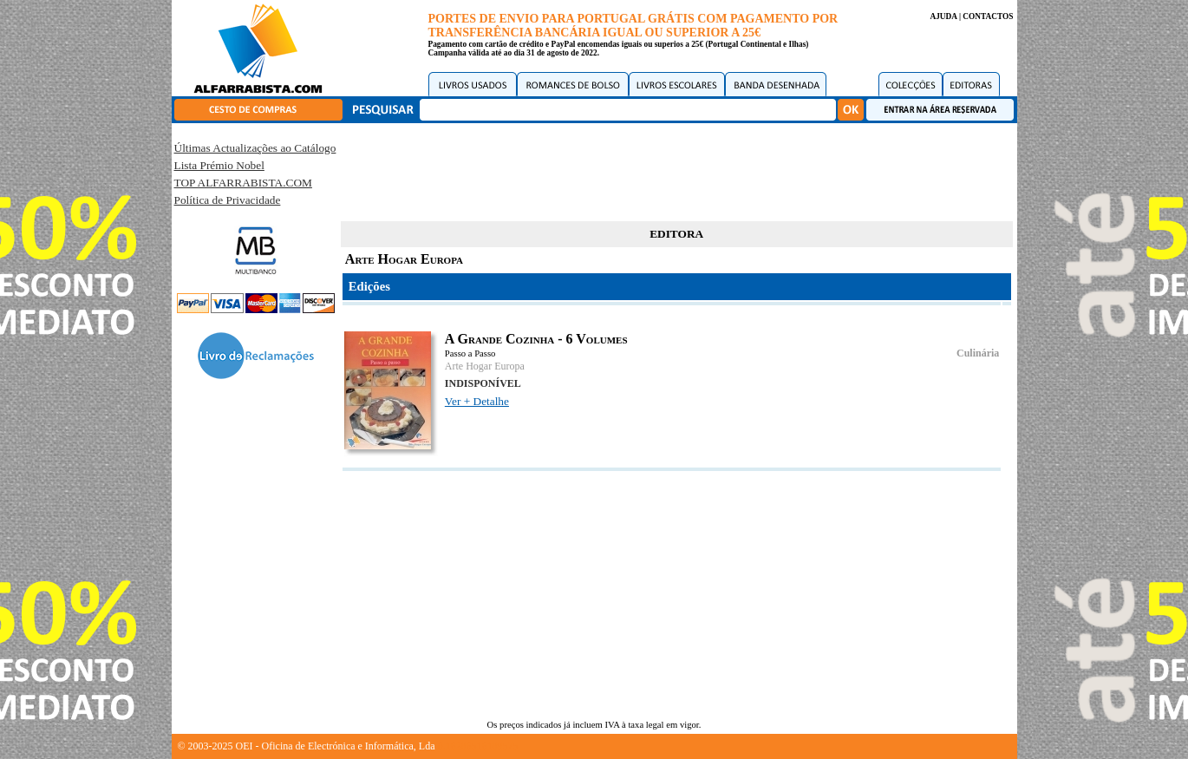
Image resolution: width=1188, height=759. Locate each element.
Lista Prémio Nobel (219, 165)
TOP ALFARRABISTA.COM (243, 182)
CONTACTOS (988, 16)
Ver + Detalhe (477, 401)
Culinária (977, 353)
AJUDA (943, 16)
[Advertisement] (676, 169)
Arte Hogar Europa (485, 366)
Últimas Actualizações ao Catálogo (255, 147)
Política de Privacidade (227, 199)
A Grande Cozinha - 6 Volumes (536, 338)
